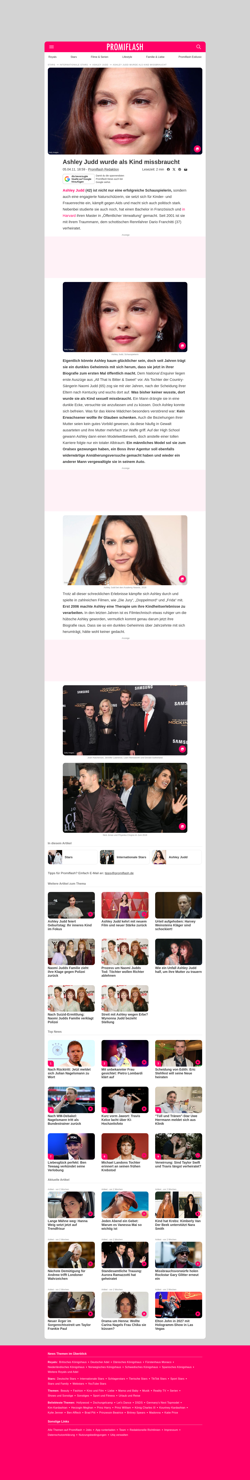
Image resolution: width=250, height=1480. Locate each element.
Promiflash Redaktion (103, 169)
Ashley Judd (74, 190)
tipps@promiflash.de (119, 873)
